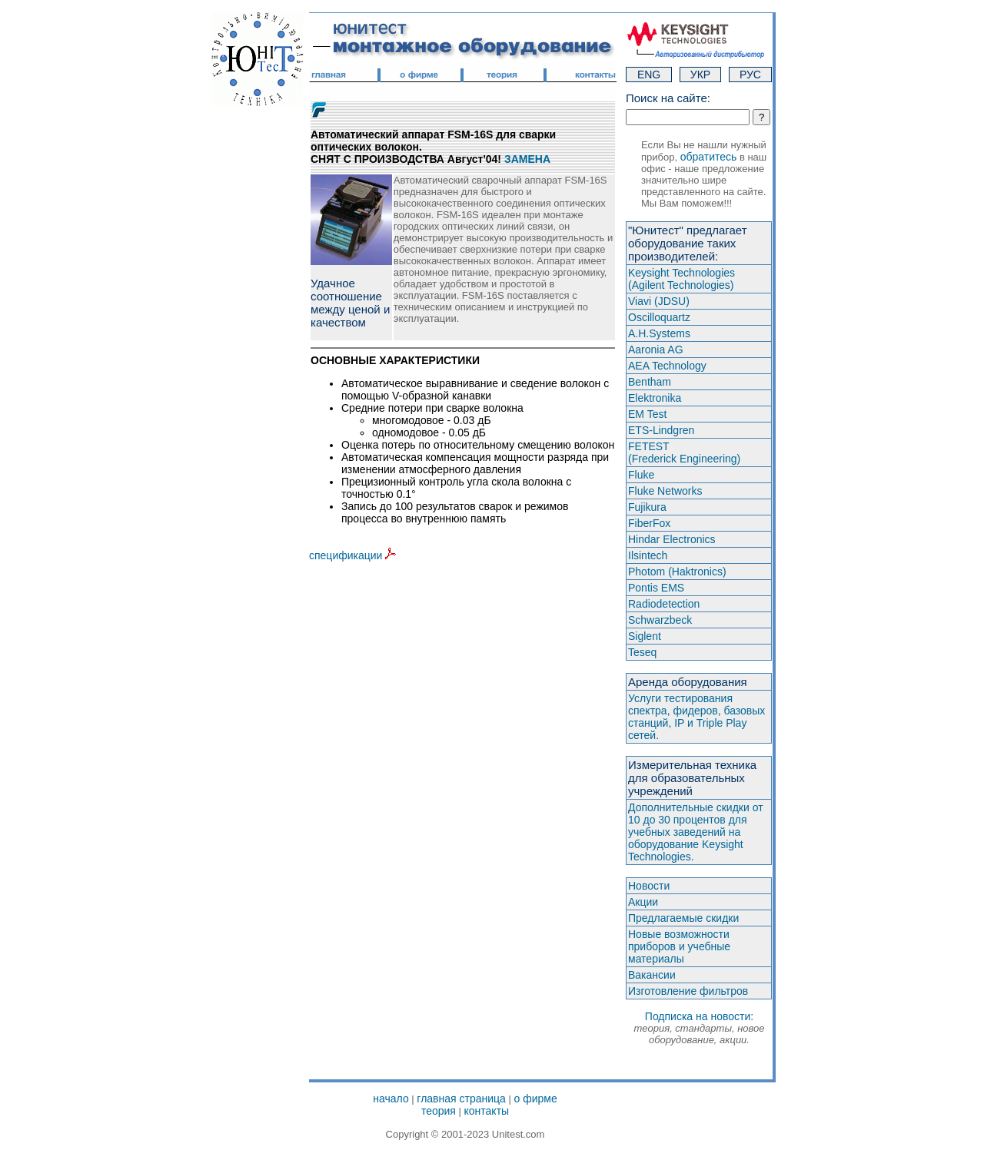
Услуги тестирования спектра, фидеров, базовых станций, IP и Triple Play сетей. (696, 716)
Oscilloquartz (659, 317)
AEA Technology (667, 366)
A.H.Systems (659, 333)
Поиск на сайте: (668, 97)
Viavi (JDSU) (659, 301)
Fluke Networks (665, 491)
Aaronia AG (655, 349)
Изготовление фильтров (688, 991)
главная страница (461, 1098)
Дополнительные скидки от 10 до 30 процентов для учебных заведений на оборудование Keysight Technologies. (695, 832)
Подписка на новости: (698, 1028)
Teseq (642, 652)
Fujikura (647, 507)
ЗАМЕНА (527, 159)
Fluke (641, 475)
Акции (643, 902)
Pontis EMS (656, 588)
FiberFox (649, 523)
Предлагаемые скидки (683, 918)
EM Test (647, 414)
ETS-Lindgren (661, 430)
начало (390, 1098)
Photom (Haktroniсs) (677, 571)
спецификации (352, 555)
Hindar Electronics (672, 539)
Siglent (644, 636)
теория (438, 1111)
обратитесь (708, 157)
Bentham (649, 382)
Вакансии (652, 975)
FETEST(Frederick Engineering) (684, 452)
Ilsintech (647, 555)
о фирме (535, 1098)
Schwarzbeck (660, 620)
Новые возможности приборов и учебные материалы (679, 946)
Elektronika (654, 398)
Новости (649, 886)
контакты (487, 1111)
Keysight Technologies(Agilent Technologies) (681, 279)
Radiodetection (664, 604)
